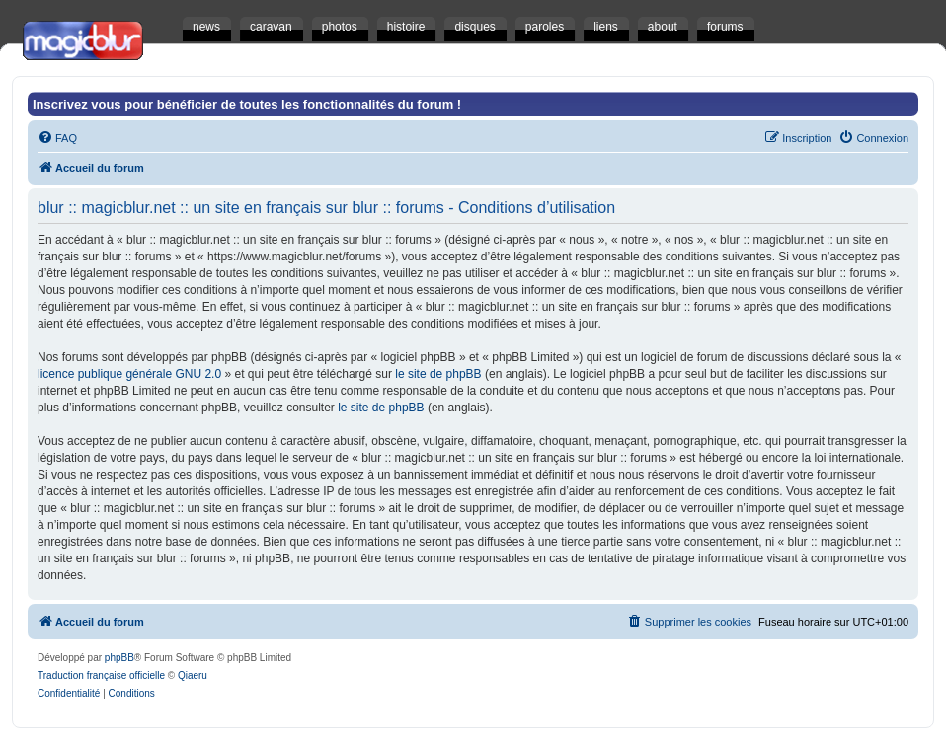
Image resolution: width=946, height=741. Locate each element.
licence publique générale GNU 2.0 (129, 374)
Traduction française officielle (101, 675)
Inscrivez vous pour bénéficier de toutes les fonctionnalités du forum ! (247, 104)
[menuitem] (57, 138)
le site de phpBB (438, 374)
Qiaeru (192, 675)
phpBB (119, 657)
